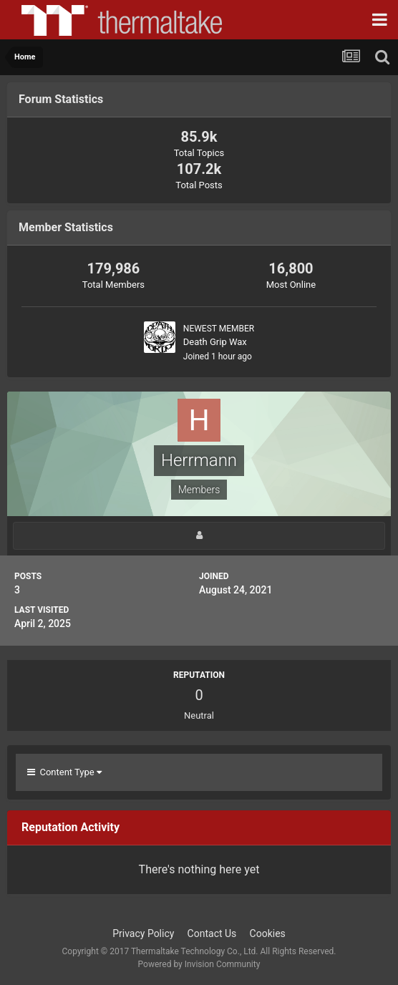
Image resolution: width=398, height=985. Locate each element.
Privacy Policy (143, 933)
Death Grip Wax (215, 341)
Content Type (64, 772)
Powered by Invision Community (199, 964)
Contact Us (212, 933)
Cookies (268, 933)
